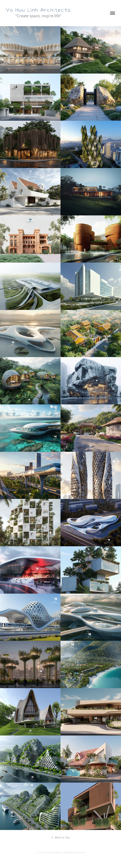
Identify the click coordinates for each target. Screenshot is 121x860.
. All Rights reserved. (73, 852)
